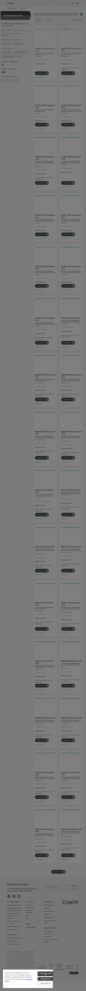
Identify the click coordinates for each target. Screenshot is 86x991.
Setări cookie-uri (45, 983)
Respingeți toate (46, 979)
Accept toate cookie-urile (45, 973)
